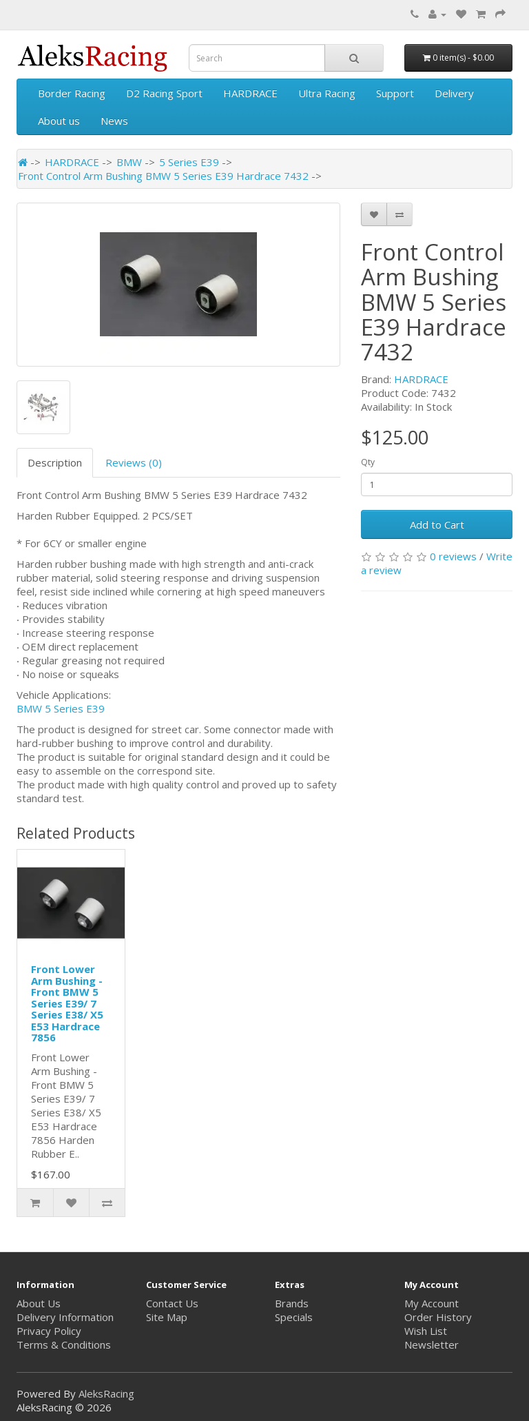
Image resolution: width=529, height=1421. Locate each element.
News (114, 120)
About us (59, 120)
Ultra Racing (326, 93)
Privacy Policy (49, 1331)
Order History (438, 1317)
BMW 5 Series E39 (61, 708)
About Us (39, 1303)
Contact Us (172, 1303)
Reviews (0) (133, 462)
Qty (368, 462)
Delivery (454, 93)
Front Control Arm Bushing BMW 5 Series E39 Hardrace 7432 (163, 176)
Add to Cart (437, 524)
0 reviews (453, 556)
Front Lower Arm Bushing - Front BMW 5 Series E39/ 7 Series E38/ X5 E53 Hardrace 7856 (67, 1003)
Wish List (425, 1331)
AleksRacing (106, 1393)
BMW (129, 162)
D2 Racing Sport (164, 93)
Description (55, 462)
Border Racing (71, 93)
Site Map (166, 1317)
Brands (292, 1303)
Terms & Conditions (64, 1344)
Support (395, 93)
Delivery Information (65, 1317)
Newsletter (431, 1344)
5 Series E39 (189, 162)
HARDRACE (250, 93)
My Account (431, 1303)
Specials (294, 1317)
